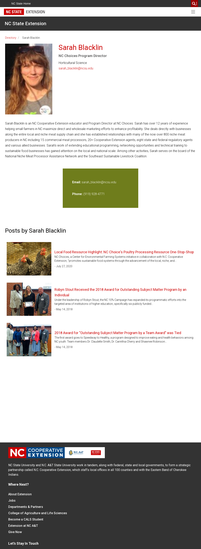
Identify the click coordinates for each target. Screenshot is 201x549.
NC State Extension (25, 23)
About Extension (20, 494)
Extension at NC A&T (23, 526)
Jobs (12, 500)
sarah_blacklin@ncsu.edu (76, 68)
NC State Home (21, 3)
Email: (77, 182)
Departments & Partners (25, 507)
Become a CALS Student (25, 519)
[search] (194, 3)
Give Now (15, 532)
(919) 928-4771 (94, 194)
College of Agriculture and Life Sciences (37, 513)
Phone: (77, 194)
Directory (10, 37)
